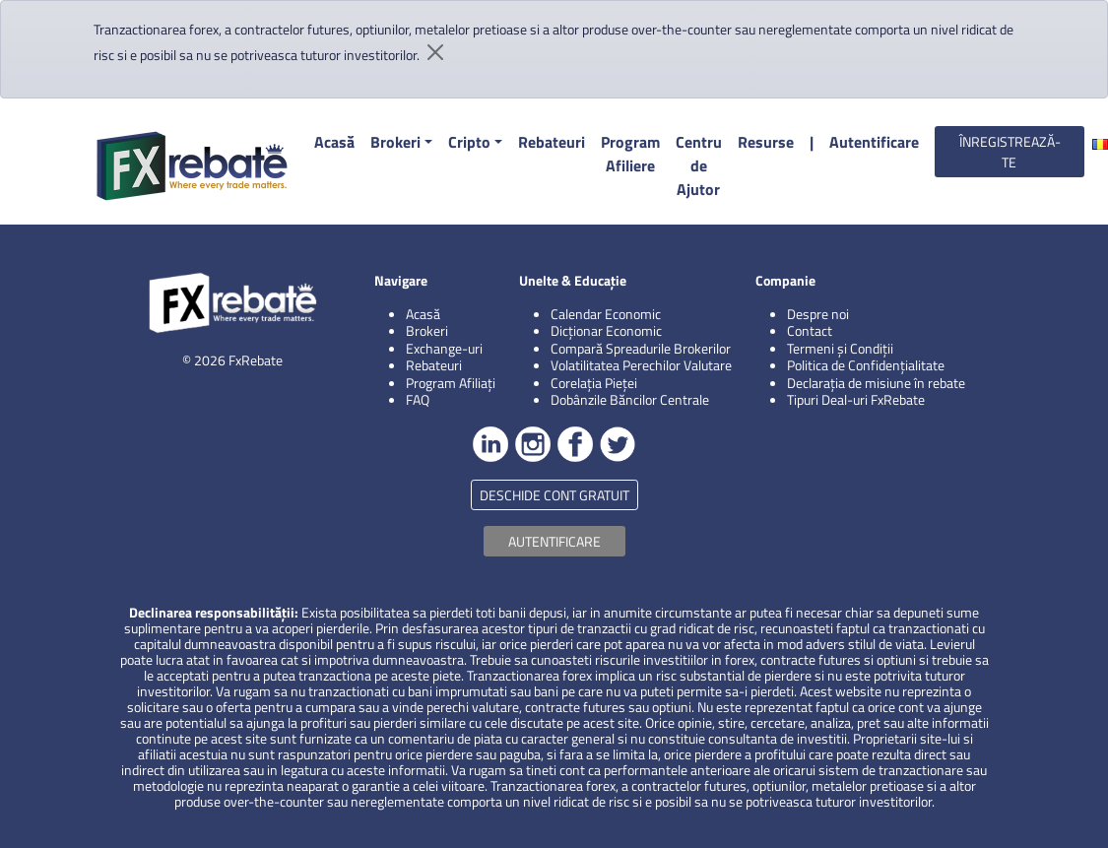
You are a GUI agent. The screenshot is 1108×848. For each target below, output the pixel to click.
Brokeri (395, 142)
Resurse (766, 142)
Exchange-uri (444, 348)
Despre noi (818, 313)
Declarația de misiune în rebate (876, 382)
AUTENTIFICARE (554, 541)
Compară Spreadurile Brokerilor (641, 348)
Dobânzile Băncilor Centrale (630, 399)
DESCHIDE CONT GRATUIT (554, 495)
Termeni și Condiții (840, 348)
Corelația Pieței (594, 382)
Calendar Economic (606, 313)
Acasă (334, 142)
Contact (809, 330)
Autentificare (874, 142)
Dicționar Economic (606, 330)
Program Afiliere (630, 153)
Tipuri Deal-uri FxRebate (856, 399)
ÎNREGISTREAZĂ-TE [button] (1010, 151)
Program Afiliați (450, 382)
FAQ (417, 399)
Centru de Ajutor (699, 165)
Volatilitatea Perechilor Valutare (641, 365)
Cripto (469, 142)
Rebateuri (551, 142)
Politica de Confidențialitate (866, 365)
